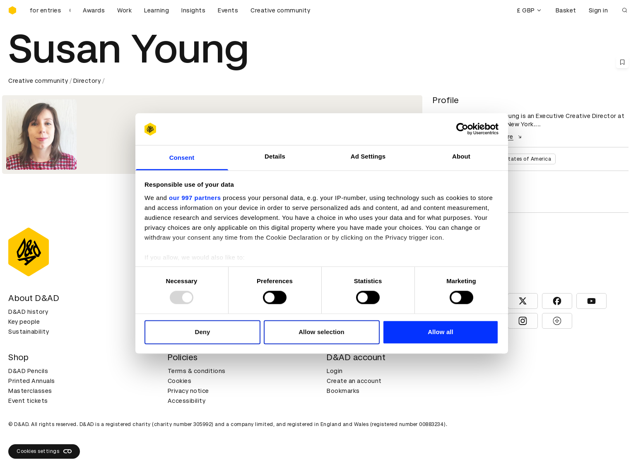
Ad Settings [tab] (368, 156)
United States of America (518, 159)
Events (228, 10)
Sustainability (28, 331)
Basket (566, 10)
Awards (94, 10)
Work (124, 10)
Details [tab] (275, 156)
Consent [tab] (182, 157)
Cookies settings (44, 451)
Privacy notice (188, 391)
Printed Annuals (31, 381)
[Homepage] (12, 10)
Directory (87, 80)
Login (335, 371)
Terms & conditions (197, 371)
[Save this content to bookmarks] (622, 62)
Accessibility (187, 400)
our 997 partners (195, 197)
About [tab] (461, 156)
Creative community (280, 10)
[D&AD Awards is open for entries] (49, 10)
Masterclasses (30, 391)
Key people (24, 321)
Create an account (354, 381)
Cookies (180, 381)
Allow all (440, 331)
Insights (193, 10)
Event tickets (28, 400)
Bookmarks (343, 391)
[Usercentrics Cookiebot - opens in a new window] (462, 129)
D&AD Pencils (28, 371)
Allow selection (321, 331)
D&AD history (28, 311)
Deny (202, 331)
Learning (156, 10)
